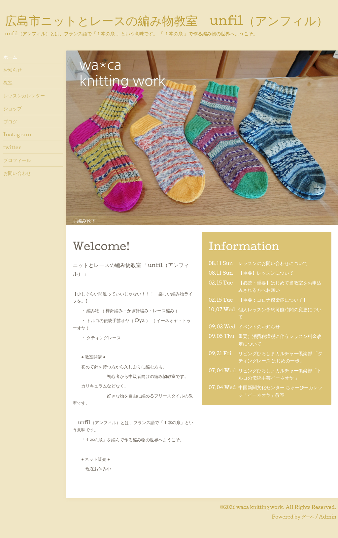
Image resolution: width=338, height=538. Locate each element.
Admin (327, 517)
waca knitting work (259, 507)
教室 (8, 82)
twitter (12, 147)
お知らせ (12, 70)
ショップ (12, 108)
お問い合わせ (17, 173)
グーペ (307, 517)
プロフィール (17, 160)
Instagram (17, 134)
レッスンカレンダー (24, 95)
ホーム (10, 57)
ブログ (10, 121)
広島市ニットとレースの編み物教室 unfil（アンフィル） (166, 20)
